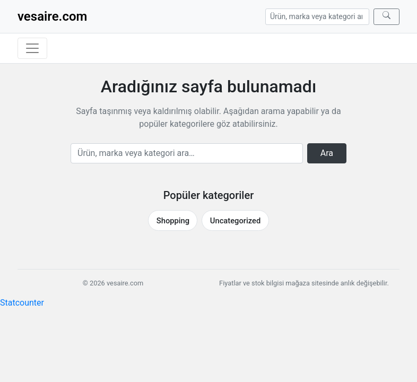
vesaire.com (52, 16)
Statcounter (22, 303)
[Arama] (317, 16)
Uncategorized (235, 220)
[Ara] (386, 16)
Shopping (173, 220)
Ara (326, 153)
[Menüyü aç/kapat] (32, 48)
